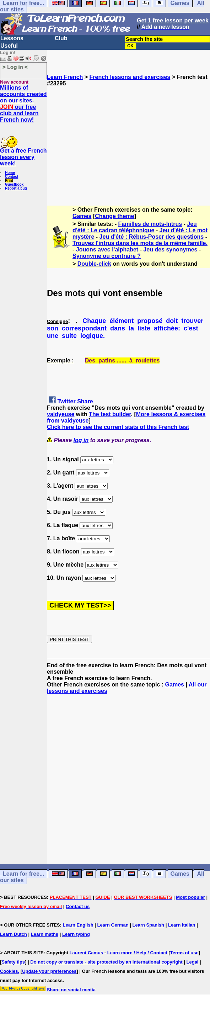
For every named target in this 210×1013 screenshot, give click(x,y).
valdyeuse (60, 414)
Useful (9, 46)
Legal (193, 962)
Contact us (78, 906)
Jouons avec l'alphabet (107, 249)
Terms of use (184, 952)
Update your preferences (49, 971)
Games (81, 216)
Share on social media (71, 989)
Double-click (94, 264)
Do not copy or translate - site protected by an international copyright (106, 962)
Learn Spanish (148, 925)
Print (9, 180)
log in (81, 440)
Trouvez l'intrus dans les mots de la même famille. (140, 243)
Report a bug (16, 188)
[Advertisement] (128, 136)
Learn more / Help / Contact (137, 952)
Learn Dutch (13, 934)
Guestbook (14, 184)
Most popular (190, 897)
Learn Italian (181, 925)
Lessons (11, 38)
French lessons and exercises (130, 77)
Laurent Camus (86, 952)
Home (10, 173)
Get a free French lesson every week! (23, 157)
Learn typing (76, 934)
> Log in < (15, 67)
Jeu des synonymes (170, 249)
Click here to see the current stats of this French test (118, 427)
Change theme (114, 216)
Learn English (78, 925)
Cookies (9, 971)
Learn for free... (23, 874)
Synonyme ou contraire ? (106, 256)
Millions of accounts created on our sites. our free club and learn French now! (23, 104)
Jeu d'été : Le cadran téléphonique (134, 227)
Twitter (66, 401)
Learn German (112, 925)
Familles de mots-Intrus (150, 224)
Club (61, 38)
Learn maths (44, 934)
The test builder (110, 414)
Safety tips (13, 962)
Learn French (65, 77)
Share (85, 401)
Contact (11, 177)
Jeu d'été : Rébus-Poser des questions (151, 237)
